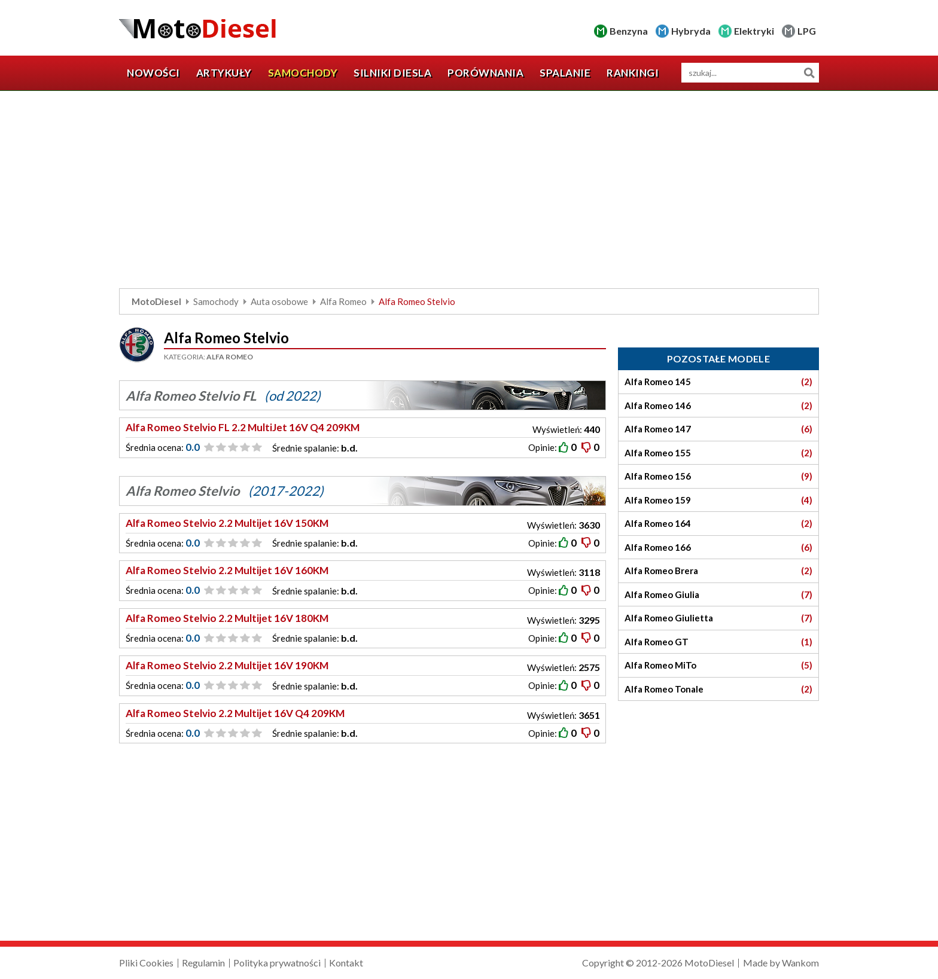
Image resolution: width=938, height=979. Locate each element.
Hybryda (691, 30)
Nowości (153, 72)
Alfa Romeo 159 (718, 500)
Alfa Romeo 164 (718, 523)
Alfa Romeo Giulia (718, 595)
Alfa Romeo (343, 301)
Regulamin (203, 962)
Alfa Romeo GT (718, 642)
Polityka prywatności (277, 962)
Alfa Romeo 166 (718, 547)
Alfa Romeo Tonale (718, 689)
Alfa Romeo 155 (718, 453)
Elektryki (754, 30)
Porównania (485, 72)
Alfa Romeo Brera (718, 571)
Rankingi (633, 72)
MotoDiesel (156, 301)
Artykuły (224, 72)
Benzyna (629, 30)
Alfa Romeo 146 (718, 406)
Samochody (303, 72)
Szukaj (809, 73)
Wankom (800, 962)
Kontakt (346, 962)
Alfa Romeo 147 (718, 429)
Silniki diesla (392, 72)
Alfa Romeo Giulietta (718, 618)
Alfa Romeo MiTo (718, 665)
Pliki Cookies (146, 962)
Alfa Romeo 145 (718, 382)
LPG (806, 30)
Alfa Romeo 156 (718, 476)
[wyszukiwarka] (750, 73)
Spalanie (565, 72)
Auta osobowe (279, 301)
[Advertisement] (469, 192)
